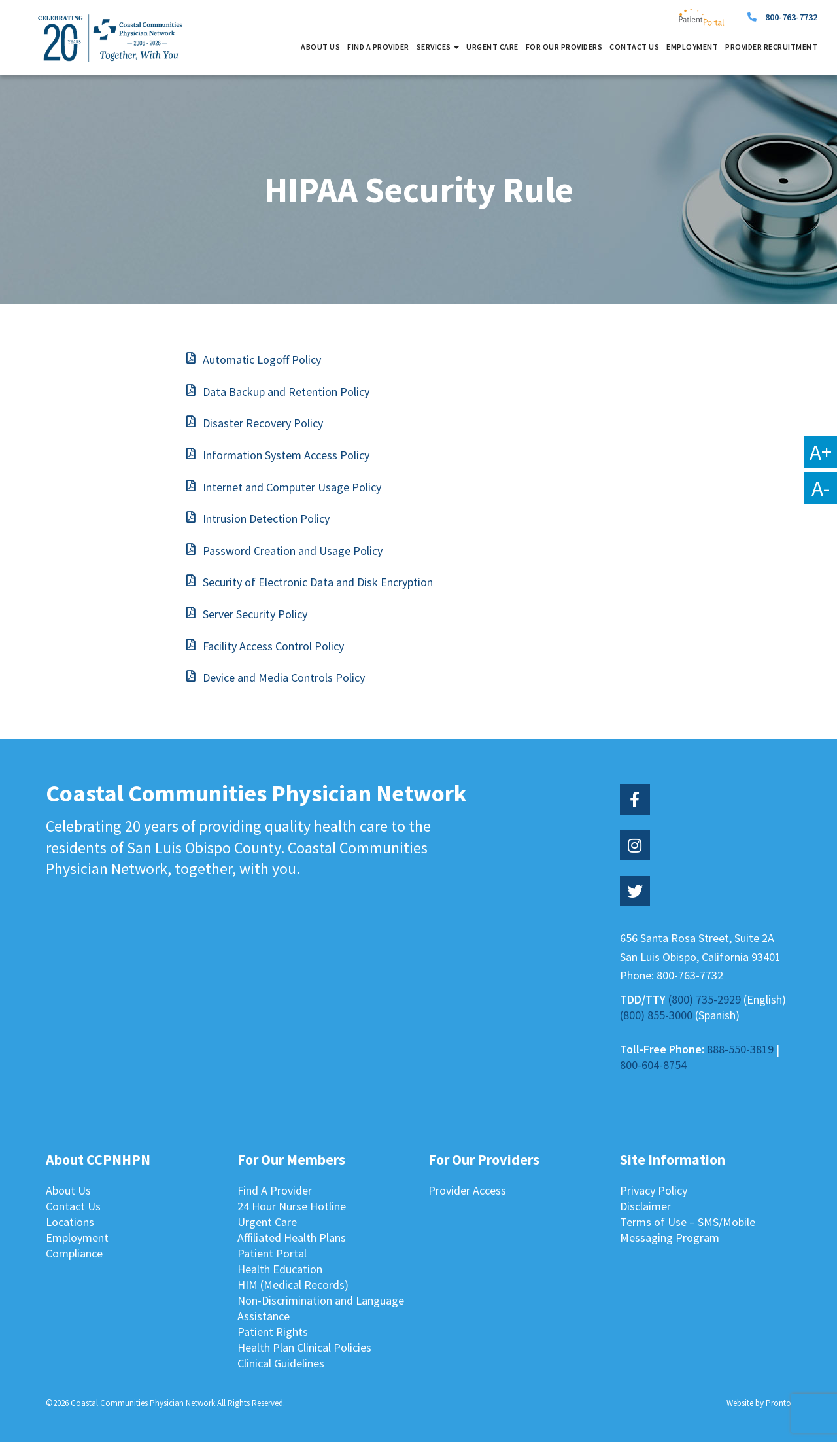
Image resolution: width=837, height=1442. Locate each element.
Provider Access (467, 1190)
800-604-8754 (653, 1064)
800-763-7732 (791, 17)
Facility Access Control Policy (273, 646)
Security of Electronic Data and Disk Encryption (318, 581)
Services (438, 47)
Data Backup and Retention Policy (286, 391)
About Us (320, 47)
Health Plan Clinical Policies (304, 1347)
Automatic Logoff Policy (262, 359)
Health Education (279, 1268)
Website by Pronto (758, 1403)
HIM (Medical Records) (293, 1284)
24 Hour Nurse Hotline (291, 1206)
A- (820, 488)
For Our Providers (564, 47)
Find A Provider (378, 47)
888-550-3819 (740, 1049)
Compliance (74, 1253)
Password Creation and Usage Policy (293, 550)
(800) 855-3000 (656, 1015)
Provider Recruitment (771, 47)
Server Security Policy (255, 614)
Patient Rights (272, 1331)
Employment (692, 47)
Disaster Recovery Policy (263, 423)
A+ (821, 452)
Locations (70, 1221)
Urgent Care (492, 47)
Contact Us (634, 47)
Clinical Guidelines (280, 1363)
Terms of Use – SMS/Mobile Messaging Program (687, 1229)
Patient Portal (272, 1253)
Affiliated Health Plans (291, 1237)
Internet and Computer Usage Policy (292, 487)
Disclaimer (645, 1206)
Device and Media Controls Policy (284, 677)
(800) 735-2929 (704, 999)
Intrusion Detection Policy (266, 518)
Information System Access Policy (286, 455)
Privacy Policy (653, 1190)
